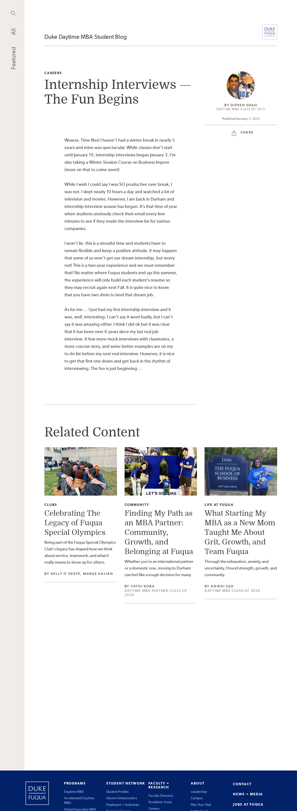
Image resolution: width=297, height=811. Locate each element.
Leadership (199, 792)
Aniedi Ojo (222, 586)
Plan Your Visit (201, 805)
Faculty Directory (160, 795)
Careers (53, 73)
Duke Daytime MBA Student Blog (85, 36)
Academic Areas (160, 802)
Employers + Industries (122, 805)
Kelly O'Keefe (65, 574)
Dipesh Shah (244, 105)
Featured (13, 58)
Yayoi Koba (143, 586)
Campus (197, 798)
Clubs (50, 505)
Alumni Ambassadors (121, 798)
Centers (154, 809)
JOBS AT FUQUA (248, 804)
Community (137, 505)
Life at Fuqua (219, 505)
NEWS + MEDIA (248, 794)
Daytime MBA (74, 792)
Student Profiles (117, 792)
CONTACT (242, 784)
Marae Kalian (98, 574)
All (13, 31)
